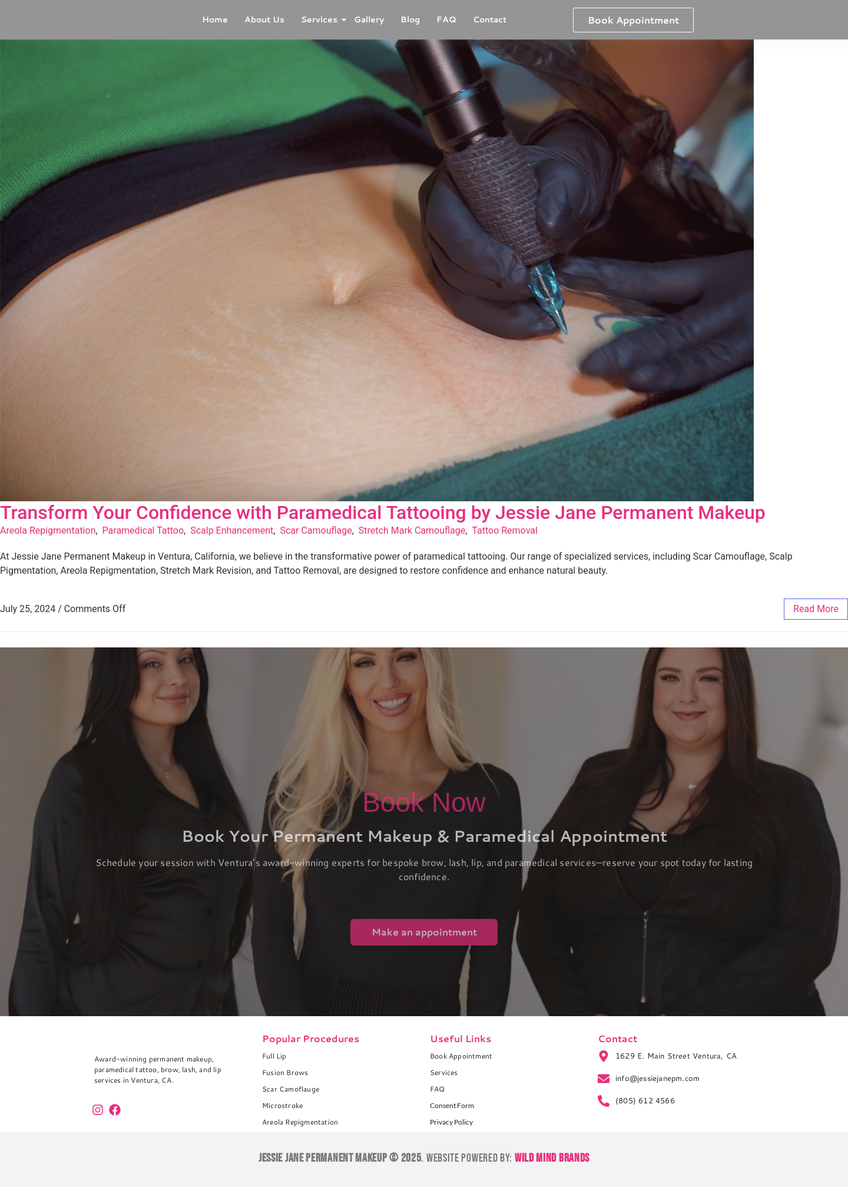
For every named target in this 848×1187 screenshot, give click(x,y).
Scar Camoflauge (290, 1089)
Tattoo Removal (505, 530)
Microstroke (282, 1105)
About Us (264, 19)
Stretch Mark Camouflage (412, 530)
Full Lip (274, 1056)
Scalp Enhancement (231, 530)
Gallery (369, 19)
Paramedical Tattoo (143, 530)
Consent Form (452, 1105)
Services (320, 19)
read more (816, 608)
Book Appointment (461, 1056)
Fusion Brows (285, 1072)
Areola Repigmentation (47, 530)
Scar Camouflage (316, 530)
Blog (410, 19)
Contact (489, 19)
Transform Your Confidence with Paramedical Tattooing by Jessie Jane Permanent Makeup (383, 512)
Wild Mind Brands (552, 1158)
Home (215, 19)
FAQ (446, 19)
